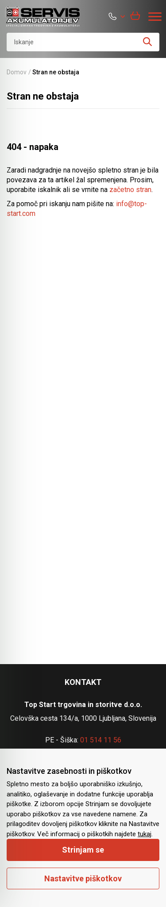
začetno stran (130, 189)
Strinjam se (83, 849)
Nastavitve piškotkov (83, 878)
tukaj (144, 834)
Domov (17, 72)
